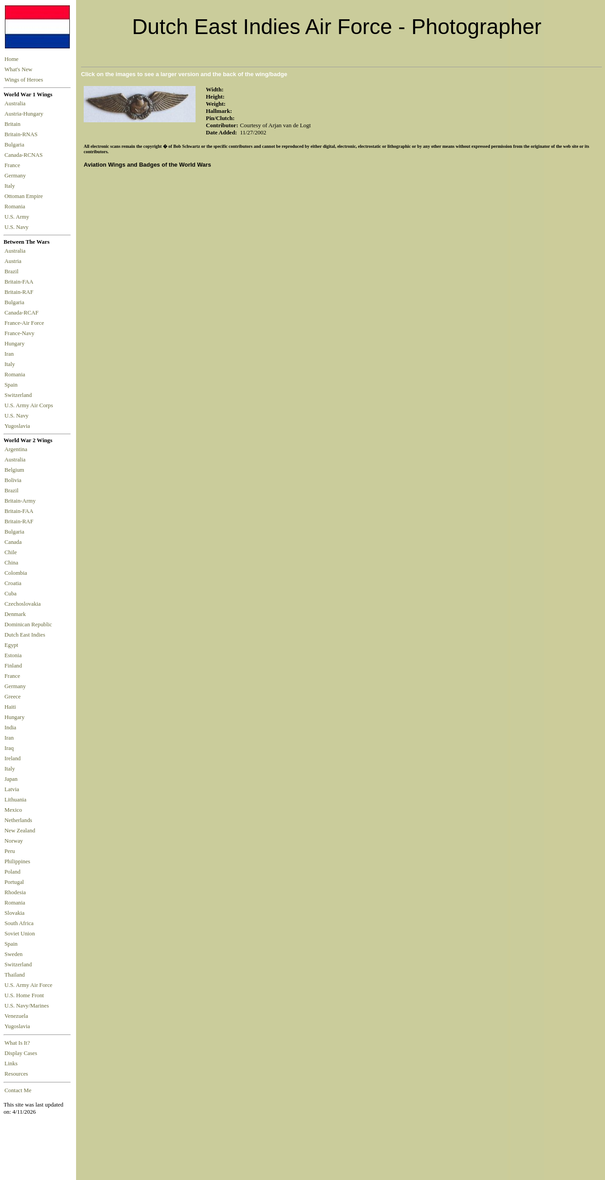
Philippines (17, 861)
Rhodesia (15, 892)
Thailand (14, 975)
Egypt (11, 645)
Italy (11, 186)
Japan (10, 779)
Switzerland (18, 395)
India (10, 727)
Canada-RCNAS (25, 155)
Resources (16, 1074)
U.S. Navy (17, 227)
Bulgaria (15, 145)
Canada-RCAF (22, 313)
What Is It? (17, 1043)
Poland (12, 872)
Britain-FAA (20, 282)
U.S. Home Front (24, 995)
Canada (12, 542)
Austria (14, 261)
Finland (13, 666)
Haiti (10, 707)
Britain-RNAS (22, 134)
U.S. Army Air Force (28, 985)
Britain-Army (20, 501)
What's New (18, 69)
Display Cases (20, 1053)
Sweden (13, 954)
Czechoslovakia (22, 604)
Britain (13, 124)
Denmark (15, 614)
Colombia (15, 573)
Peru (9, 851)
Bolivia (12, 480)
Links (10, 1063)
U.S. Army (17, 217)
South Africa (19, 923)
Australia (16, 103)
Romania (16, 206)
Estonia (12, 655)
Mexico (13, 810)
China (11, 563)
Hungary (15, 343)
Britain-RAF (20, 292)
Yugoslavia (17, 426)
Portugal (14, 882)
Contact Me (17, 1090)
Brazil (12, 271)
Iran (10, 354)
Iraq (9, 748)
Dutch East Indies (24, 635)
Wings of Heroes (23, 80)
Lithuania (15, 800)
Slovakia (14, 913)
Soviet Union (19, 933)
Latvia (11, 789)
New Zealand (19, 830)
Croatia (12, 583)
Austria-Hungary (25, 114)
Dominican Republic (28, 624)
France (13, 165)
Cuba (10, 593)
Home (11, 59)
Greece (12, 696)
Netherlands (18, 820)
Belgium (14, 470)
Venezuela (16, 1016)
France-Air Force (25, 323)
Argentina (15, 449)
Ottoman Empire (25, 196)
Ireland (12, 758)
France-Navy (20, 333)
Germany (16, 175)
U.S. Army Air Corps (29, 405)
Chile (10, 552)
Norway (13, 841)
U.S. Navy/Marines (26, 1006)
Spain (10, 385)
